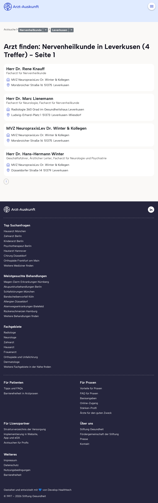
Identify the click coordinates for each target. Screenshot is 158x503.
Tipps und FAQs (13, 388)
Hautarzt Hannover (15, 250)
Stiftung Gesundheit (92, 429)
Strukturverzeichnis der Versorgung (25, 429)
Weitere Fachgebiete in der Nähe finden (27, 366)
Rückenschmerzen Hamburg (20, 311)
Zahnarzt (9, 342)
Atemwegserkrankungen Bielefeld (24, 306)
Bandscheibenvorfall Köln (19, 296)
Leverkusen (59, 30)
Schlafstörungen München (19, 291)
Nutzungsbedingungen (17, 470)
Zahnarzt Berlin (13, 236)
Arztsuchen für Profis (16, 442)
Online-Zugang (89, 403)
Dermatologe (11, 361)
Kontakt (84, 443)
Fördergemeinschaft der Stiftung (99, 434)
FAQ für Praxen (89, 393)
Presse (84, 439)
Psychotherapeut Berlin (17, 245)
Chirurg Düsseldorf (15, 255)
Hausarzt (9, 347)
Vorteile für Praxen (91, 388)
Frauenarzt (10, 352)
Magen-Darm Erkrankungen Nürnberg (26, 281)
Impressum (10, 460)
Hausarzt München (15, 231)
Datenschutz (11, 465)
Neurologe (10, 337)
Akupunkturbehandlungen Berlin (23, 286)
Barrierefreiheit (12, 474)
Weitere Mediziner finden (18, 265)
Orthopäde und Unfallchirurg (21, 357)
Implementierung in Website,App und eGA (21, 436)
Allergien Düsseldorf (16, 301)
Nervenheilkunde (31, 30)
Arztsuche (10, 29)
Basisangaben (88, 398)
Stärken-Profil (88, 408)
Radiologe (10, 332)
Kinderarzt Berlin (13, 241)
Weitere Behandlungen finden (21, 316)
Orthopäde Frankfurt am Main (21, 260)
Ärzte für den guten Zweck (96, 412)
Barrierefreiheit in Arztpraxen (21, 393)
